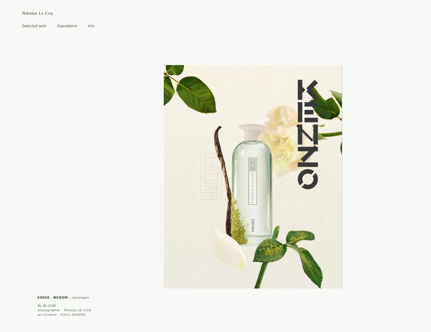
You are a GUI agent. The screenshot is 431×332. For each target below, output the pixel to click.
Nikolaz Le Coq (37, 13)
